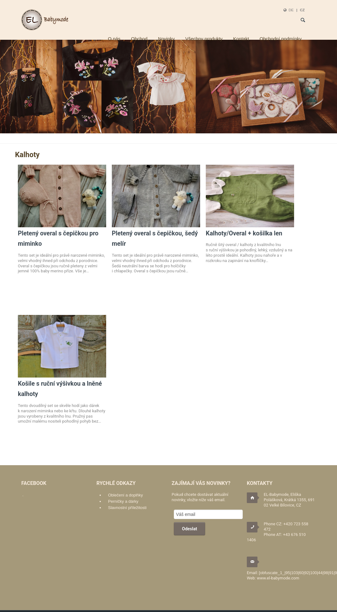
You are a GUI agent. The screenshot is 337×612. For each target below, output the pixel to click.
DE (290, 10)
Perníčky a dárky (123, 501)
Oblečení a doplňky (125, 495)
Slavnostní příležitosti (127, 507)
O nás (114, 38)
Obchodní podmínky (281, 38)
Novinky (166, 38)
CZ (302, 10)
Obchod (139, 38)
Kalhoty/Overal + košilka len (244, 233)
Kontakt (241, 38)
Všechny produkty (203, 38)
